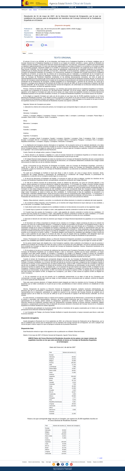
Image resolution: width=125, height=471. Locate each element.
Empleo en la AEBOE (98, 462)
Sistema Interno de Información (78, 462)
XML (45, 45)
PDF (31, 45)
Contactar (24, 462)
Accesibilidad (55, 462)
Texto (24, 53)
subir (100, 458)
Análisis (30, 53)
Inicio (30, 9)
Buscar (35, 9)
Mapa (43, 462)
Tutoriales (89, 462)
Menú (90, 7)
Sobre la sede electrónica (34, 462)
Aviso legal (48, 462)
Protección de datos (64, 462)
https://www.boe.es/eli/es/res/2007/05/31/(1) (49, 37)
